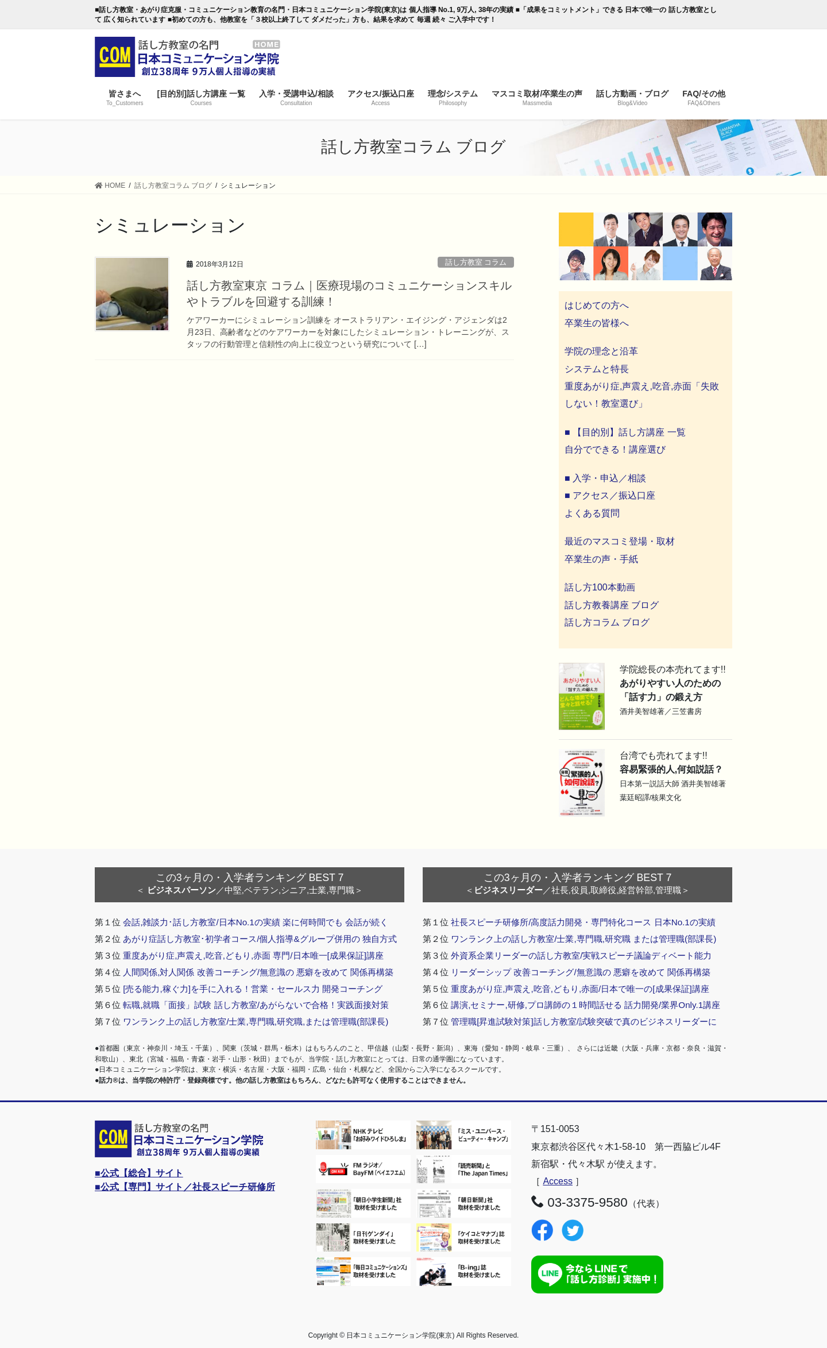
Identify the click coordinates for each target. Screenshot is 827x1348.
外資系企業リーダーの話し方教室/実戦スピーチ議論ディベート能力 (581, 955)
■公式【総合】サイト (139, 1173)
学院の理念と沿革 (601, 351)
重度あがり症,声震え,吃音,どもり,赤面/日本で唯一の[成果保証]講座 (580, 989)
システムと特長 (597, 369)
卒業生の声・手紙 (601, 559)
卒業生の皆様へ (597, 323)
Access (558, 1181)
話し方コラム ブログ (607, 622)
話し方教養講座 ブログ (612, 605)
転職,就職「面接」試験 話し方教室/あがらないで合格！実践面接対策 (256, 1005)
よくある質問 (592, 513)
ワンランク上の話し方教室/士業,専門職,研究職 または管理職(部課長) (583, 939)
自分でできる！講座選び (615, 449)
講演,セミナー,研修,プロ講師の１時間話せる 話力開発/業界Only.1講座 (585, 1005)
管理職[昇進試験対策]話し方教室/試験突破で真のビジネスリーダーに (584, 1021)
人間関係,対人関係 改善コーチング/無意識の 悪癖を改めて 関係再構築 (258, 972)
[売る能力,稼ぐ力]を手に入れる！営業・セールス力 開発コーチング (252, 989)
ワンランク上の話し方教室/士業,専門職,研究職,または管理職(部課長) (255, 1021)
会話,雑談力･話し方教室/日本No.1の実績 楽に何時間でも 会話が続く (255, 922)
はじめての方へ (597, 305)
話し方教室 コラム (476, 262)
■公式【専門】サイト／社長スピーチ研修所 (185, 1187)
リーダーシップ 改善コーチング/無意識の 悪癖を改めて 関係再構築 (580, 972)
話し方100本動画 (600, 587)
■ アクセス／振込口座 (610, 495)
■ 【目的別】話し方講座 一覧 (625, 432)
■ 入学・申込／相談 (605, 478)
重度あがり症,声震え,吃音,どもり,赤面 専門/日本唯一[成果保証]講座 (253, 955)
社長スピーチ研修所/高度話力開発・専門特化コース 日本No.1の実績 (583, 922)
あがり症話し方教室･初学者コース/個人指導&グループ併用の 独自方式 (260, 939)
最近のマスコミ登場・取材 (620, 541)
